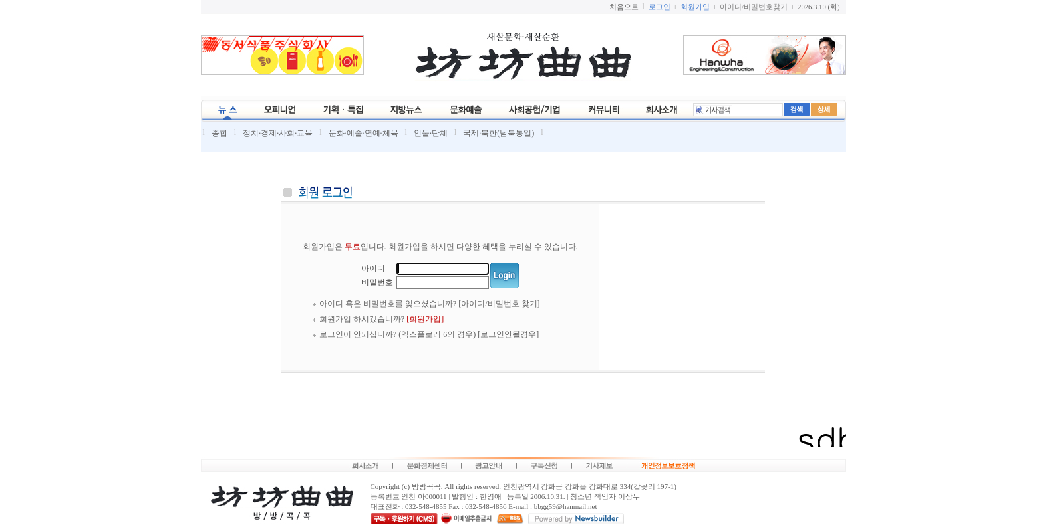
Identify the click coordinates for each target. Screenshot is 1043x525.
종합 (219, 133)
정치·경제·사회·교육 (278, 133)
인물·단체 (431, 133)
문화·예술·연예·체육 (363, 133)
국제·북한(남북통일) (498, 133)
